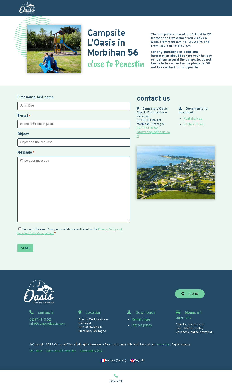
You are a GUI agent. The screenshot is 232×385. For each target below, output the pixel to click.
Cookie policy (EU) (94, 351)
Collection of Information (63, 351)
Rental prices (192, 119)
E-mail (23, 116)
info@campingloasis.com (154, 132)
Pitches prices (193, 124)
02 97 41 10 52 (147, 128)
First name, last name (35, 97)
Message (25, 152)
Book (190, 294)
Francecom (163, 345)
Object (23, 134)
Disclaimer (36, 351)
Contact (116, 381)
